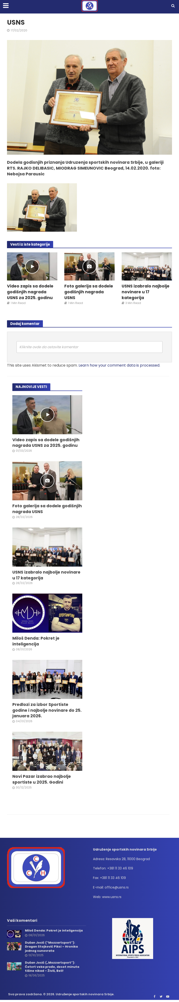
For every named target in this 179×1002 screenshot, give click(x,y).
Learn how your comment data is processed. (119, 365)
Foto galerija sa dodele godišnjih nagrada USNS (89, 292)
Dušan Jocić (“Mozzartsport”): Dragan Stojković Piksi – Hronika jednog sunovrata (52, 947)
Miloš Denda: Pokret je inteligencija (36, 642)
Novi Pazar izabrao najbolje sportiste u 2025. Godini (41, 780)
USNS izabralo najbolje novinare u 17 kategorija (146, 292)
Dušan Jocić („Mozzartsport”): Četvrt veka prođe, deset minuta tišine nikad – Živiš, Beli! (52, 967)
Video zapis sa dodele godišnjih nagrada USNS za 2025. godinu (30, 292)
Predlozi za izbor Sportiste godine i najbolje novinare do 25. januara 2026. (47, 711)
